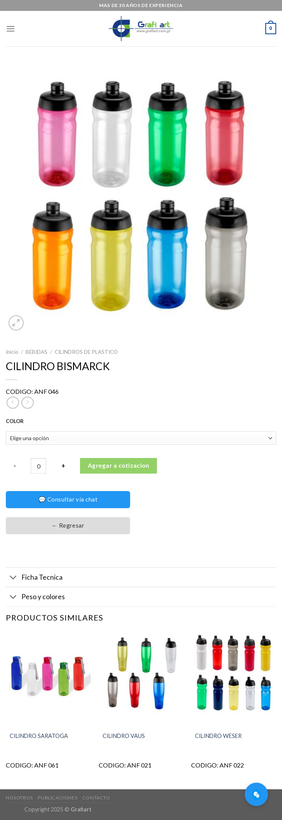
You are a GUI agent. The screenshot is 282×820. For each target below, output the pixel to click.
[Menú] (10, 28)
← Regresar (68, 525)
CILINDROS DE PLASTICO (86, 352)
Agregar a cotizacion (118, 465)
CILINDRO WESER (218, 736)
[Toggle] (13, 578)
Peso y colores (35, 597)
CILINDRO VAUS (124, 736)
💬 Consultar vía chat (67, 499)
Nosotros (19, 798)
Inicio (12, 352)
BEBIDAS (36, 352)
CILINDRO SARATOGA (39, 736)
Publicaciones (57, 798)
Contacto (96, 798)
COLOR (15, 421)
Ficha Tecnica (34, 578)
